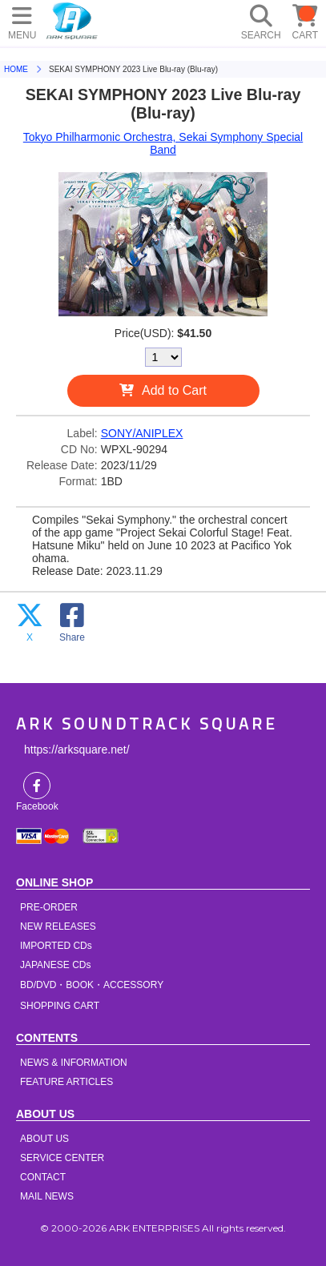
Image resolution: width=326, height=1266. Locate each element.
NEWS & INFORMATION (73, 1062)
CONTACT (43, 1177)
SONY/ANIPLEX (142, 433)
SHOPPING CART (59, 1005)
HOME (72, 20)
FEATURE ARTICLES (66, 1081)
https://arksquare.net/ (77, 749)
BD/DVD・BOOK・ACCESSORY (91, 985)
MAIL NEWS (47, 1196)
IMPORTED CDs (56, 945)
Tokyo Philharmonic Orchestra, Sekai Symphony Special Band (163, 143)
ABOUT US (44, 1138)
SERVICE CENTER (62, 1158)
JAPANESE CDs (55, 965)
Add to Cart (174, 390)
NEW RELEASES (58, 926)
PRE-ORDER (49, 907)
